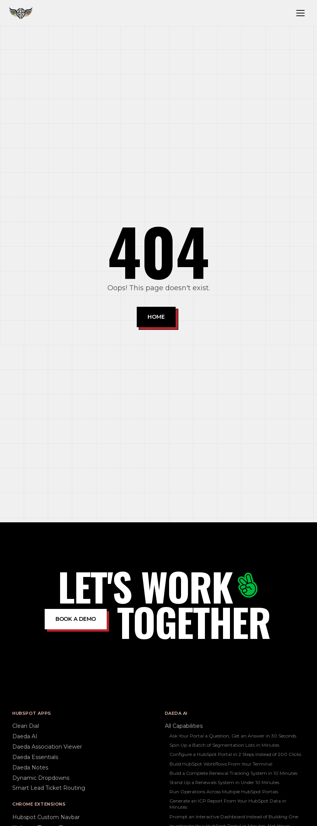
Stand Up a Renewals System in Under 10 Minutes (224, 782)
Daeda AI (24, 736)
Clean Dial (25, 725)
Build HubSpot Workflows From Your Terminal (220, 764)
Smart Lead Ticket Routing (48, 787)
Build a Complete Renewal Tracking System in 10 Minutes (233, 773)
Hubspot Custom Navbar (46, 817)
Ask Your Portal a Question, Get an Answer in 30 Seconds (232, 736)
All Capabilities (184, 725)
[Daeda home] (20, 13)
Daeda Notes (30, 767)
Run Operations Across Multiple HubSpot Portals (223, 791)
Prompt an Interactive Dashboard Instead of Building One (233, 816)
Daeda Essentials (35, 757)
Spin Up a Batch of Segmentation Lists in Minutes (224, 745)
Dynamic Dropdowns (40, 777)
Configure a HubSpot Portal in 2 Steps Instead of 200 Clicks (235, 754)
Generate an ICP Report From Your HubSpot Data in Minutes (227, 804)
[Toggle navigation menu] (300, 13)
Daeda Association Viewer (47, 746)
